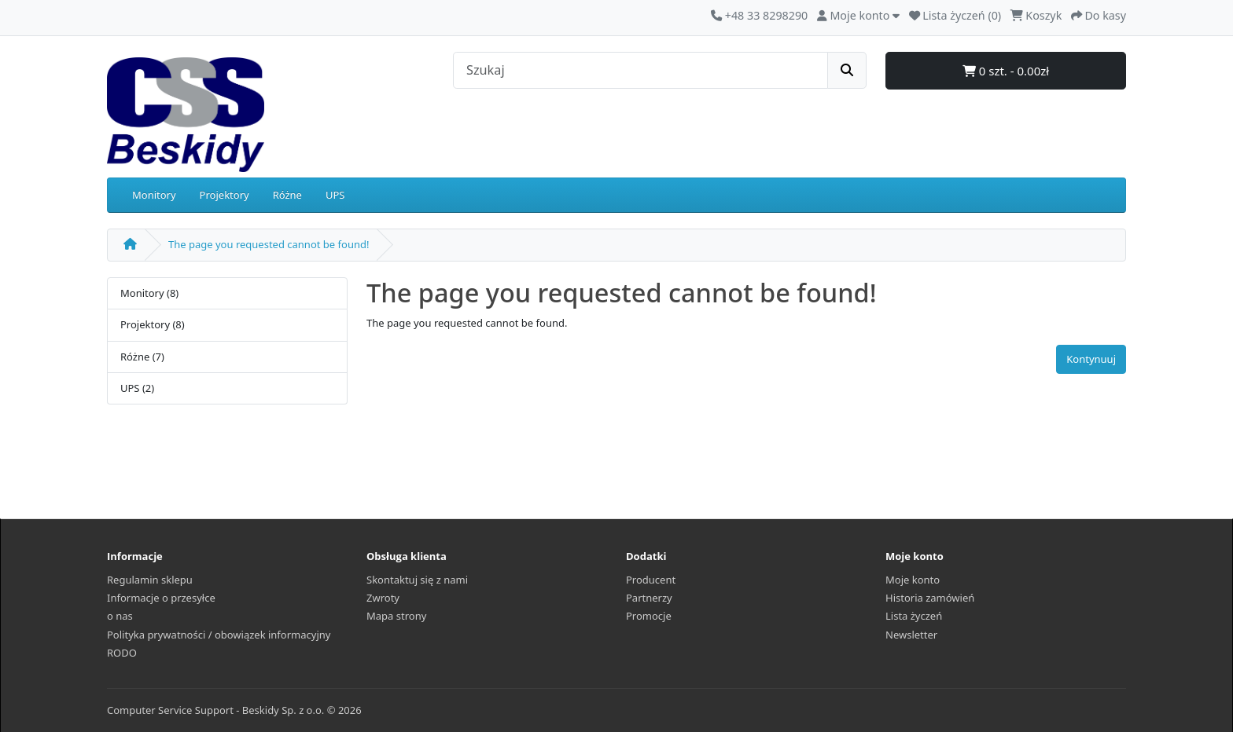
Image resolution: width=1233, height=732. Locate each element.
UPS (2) (137, 388)
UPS (335, 195)
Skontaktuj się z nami (417, 580)
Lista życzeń (913, 616)
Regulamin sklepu (150, 580)
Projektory (224, 195)
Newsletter (911, 635)
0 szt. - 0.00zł (1005, 71)
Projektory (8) (152, 324)
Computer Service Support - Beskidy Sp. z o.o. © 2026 (234, 710)
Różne (287, 195)
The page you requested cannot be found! (268, 244)
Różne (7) (142, 357)
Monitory (154, 195)
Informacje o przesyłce (161, 598)
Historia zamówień (929, 598)
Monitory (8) (149, 293)
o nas (120, 616)
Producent (650, 580)
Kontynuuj (1091, 359)
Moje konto (912, 580)
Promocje (649, 616)
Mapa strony (396, 616)
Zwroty (382, 598)
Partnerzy (649, 598)
